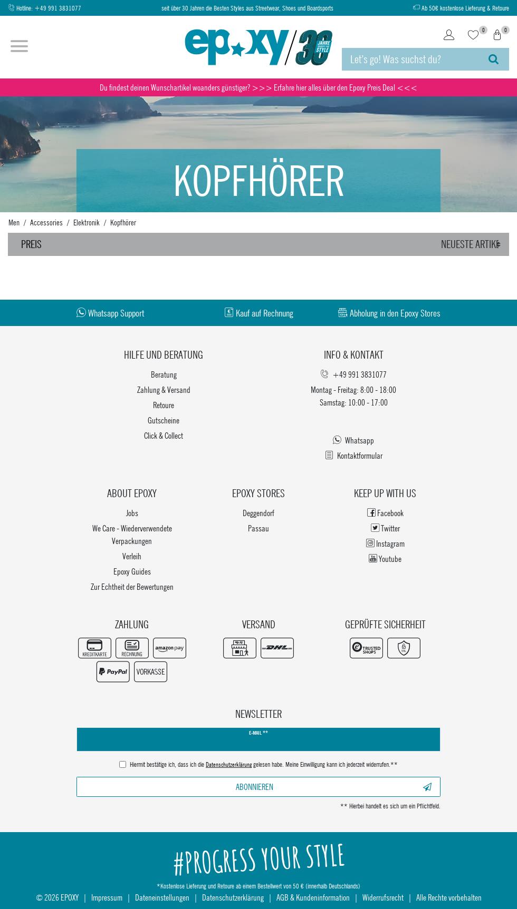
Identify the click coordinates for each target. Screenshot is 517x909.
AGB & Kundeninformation (313, 897)
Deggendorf (258, 512)
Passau (258, 527)
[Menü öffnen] (19, 47)
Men (14, 222)
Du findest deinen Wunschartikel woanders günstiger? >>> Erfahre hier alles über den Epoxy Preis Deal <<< (258, 87)
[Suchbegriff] (410, 59)
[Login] (449, 36)
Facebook (385, 512)
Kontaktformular (353, 455)
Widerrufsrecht (383, 897)
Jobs (132, 512)
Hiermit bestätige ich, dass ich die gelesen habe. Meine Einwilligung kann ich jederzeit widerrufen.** (264, 765)
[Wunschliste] (473, 36)
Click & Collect (163, 435)
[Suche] (493, 59)
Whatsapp (353, 440)
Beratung (164, 374)
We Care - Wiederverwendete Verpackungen (132, 534)
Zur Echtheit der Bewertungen (132, 586)
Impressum (106, 897)
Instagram (385, 543)
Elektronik (86, 222)
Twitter (385, 527)
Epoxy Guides (132, 571)
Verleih (131, 555)
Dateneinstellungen (162, 897)
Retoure (163, 404)
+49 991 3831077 (57, 8)
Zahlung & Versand (163, 389)
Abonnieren (334, 786)
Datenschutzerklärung (233, 897)
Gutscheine (163, 420)
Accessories (46, 222)
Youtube (385, 558)
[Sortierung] (473, 244)
